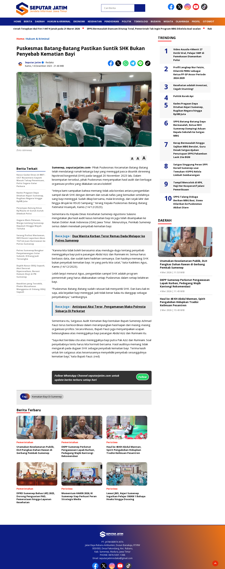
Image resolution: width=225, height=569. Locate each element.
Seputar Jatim (33, 62)
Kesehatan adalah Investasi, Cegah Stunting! (190, 87)
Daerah (40, 21)
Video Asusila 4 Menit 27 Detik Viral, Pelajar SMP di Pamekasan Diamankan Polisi (188, 55)
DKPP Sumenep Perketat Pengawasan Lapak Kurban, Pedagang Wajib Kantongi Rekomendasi (185, 283)
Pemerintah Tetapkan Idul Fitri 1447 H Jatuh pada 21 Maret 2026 (45, 28)
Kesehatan (95, 21)
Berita (28, 21)
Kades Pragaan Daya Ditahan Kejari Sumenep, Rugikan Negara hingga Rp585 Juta (188, 109)
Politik (126, 21)
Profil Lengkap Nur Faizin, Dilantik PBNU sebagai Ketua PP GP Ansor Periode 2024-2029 (189, 73)
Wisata (168, 21)
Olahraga (182, 21)
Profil (196, 21)
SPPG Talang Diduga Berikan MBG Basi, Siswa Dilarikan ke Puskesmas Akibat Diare (188, 202)
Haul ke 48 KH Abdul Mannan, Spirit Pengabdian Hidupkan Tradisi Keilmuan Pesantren (182, 302)
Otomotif (209, 21)
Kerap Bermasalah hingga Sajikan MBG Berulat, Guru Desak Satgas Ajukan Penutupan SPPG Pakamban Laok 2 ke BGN (190, 150)
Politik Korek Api (183, 96)
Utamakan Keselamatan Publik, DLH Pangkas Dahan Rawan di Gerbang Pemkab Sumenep (183, 264)
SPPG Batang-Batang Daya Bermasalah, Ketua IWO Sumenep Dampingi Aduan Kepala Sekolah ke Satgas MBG (189, 128)
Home (17, 21)
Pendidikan (111, 21)
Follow (142, 377)
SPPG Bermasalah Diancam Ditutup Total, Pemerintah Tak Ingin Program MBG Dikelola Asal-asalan (146, 28)
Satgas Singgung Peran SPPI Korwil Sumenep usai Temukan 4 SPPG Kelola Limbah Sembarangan (190, 170)
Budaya (156, 21)
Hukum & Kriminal (59, 21)
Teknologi (141, 21)
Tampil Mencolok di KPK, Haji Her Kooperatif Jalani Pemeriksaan (188, 186)
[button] (132, 159)
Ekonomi (79, 21)
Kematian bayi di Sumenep (47, 396)
